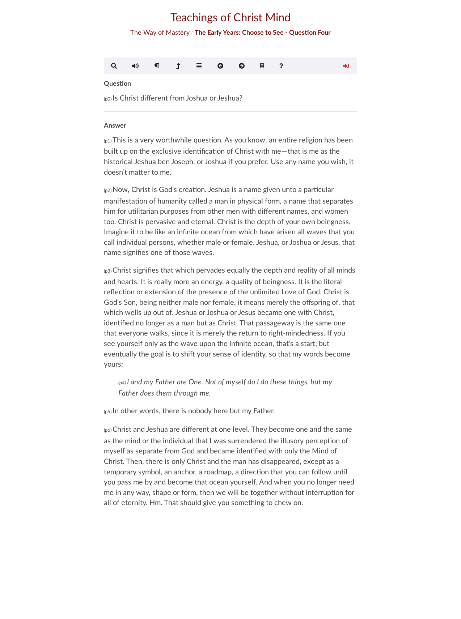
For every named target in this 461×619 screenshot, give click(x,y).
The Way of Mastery (160, 32)
